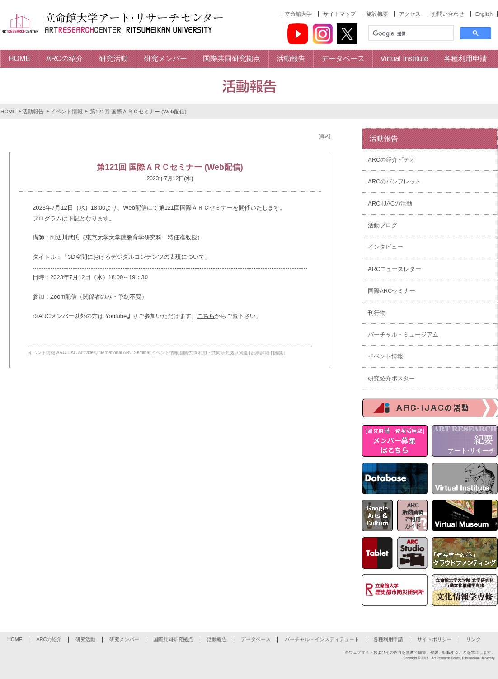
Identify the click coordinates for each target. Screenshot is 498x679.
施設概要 (377, 14)
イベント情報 (66, 111)
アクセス (410, 14)
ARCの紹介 (48, 639)
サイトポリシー (434, 639)
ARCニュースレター (394, 269)
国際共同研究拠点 (173, 639)
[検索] (410, 33)
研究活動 (85, 639)
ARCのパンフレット (394, 181)
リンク (473, 639)
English (484, 14)
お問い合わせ (448, 14)
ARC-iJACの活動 (390, 203)
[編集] (279, 352)
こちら (206, 316)
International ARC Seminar (123, 352)
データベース (256, 639)
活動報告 (33, 111)
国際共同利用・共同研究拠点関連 (214, 352)
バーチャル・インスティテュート (322, 639)
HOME (8, 111)
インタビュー (385, 247)
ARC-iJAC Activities (76, 352)
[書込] (324, 136)
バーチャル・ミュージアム (403, 334)
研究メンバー (124, 639)
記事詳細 (260, 352)
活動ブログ (382, 225)
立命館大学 (298, 14)
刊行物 (376, 312)
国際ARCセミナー (391, 290)
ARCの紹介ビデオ (391, 159)
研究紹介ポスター (391, 378)
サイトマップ (339, 14)
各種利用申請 (388, 639)
